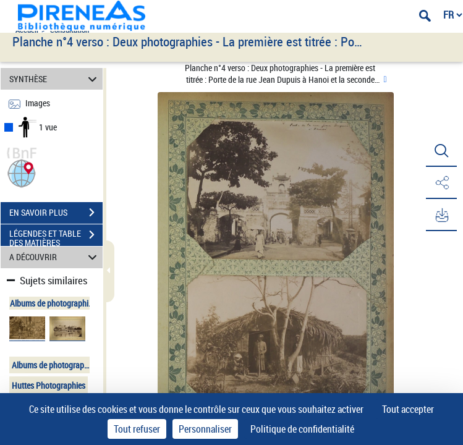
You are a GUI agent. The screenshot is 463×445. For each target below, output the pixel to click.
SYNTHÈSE (55, 79)
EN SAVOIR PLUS (56, 212)
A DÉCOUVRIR (55, 257)
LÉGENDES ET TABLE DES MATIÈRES (56, 236)
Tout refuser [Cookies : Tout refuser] (137, 429)
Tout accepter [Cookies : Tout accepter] (408, 409)
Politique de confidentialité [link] (302, 429)
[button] (21, 172)
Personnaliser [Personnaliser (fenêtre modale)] (205, 429)
